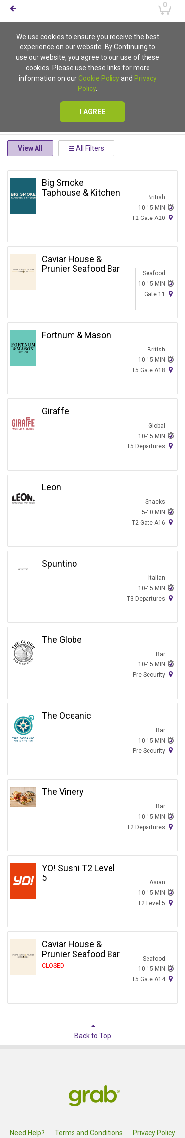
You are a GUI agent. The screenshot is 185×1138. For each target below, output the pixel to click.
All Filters (86, 148)
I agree (92, 112)
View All (30, 148)
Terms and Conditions (89, 1133)
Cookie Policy (98, 78)
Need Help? (27, 1133)
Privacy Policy (154, 1133)
